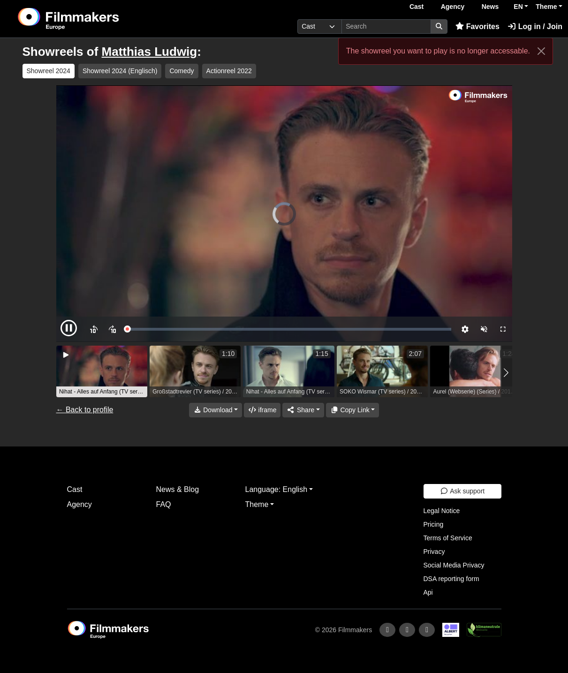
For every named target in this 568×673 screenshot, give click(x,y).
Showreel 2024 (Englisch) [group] (120, 71)
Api (428, 592)
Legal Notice (442, 510)
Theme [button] (546, 6)
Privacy (434, 551)
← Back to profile (85, 410)
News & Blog (177, 489)
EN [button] (518, 6)
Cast (416, 6)
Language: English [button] (276, 489)
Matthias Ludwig (149, 52)
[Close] (541, 51)
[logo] (91, 19)
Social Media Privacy (454, 565)
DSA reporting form (451, 578)
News (490, 6)
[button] (506, 373)
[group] (101, 371)
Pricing (434, 524)
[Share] (303, 410)
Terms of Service (448, 538)
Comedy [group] (181, 71)
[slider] (289, 329)
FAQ (163, 504)
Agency (453, 6)
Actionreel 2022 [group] (229, 71)
